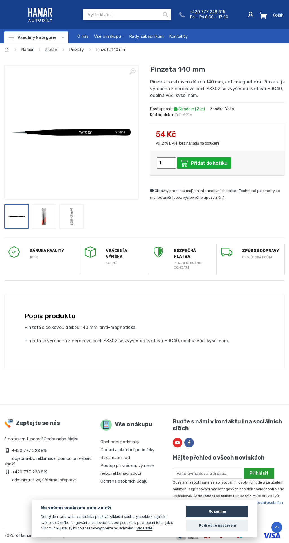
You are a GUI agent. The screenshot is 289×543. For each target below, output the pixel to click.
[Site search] (121, 14)
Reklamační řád (115, 457)
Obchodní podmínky (119, 441)
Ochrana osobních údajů (124, 481)
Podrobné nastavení (217, 525)
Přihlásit (258, 473)
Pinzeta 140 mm (111, 49)
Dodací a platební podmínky (127, 449)
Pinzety (76, 49)
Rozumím (217, 511)
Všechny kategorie (36, 37)
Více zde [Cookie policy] (144, 528)
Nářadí (27, 49)
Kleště (51, 49)
